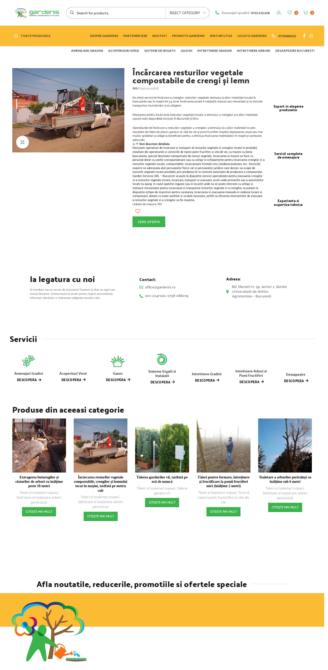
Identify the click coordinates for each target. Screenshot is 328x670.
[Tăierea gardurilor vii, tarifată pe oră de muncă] (162, 445)
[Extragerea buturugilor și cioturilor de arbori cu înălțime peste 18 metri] (39, 445)
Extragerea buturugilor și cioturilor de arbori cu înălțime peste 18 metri (39, 481)
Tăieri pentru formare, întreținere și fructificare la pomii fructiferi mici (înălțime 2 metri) (223, 481)
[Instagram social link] (310, 36)
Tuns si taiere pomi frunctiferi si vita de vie (223, 497)
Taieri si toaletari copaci (38, 493)
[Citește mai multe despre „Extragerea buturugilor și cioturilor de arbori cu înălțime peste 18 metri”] (39, 511)
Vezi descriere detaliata (154, 144)
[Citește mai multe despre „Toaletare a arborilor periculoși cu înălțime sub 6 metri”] (285, 507)
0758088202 (287, 36)
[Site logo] (35, 12)
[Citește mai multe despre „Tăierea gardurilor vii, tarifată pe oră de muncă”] (162, 502)
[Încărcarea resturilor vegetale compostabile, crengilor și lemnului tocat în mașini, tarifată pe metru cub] (100, 445)
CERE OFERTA (149, 222)
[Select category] (188, 12)
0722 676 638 (260, 13)
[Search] (138, 13)
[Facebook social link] (304, 36)
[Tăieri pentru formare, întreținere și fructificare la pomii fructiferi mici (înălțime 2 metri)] (223, 445)
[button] (199, 144)
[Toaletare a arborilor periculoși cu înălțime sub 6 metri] (285, 445)
